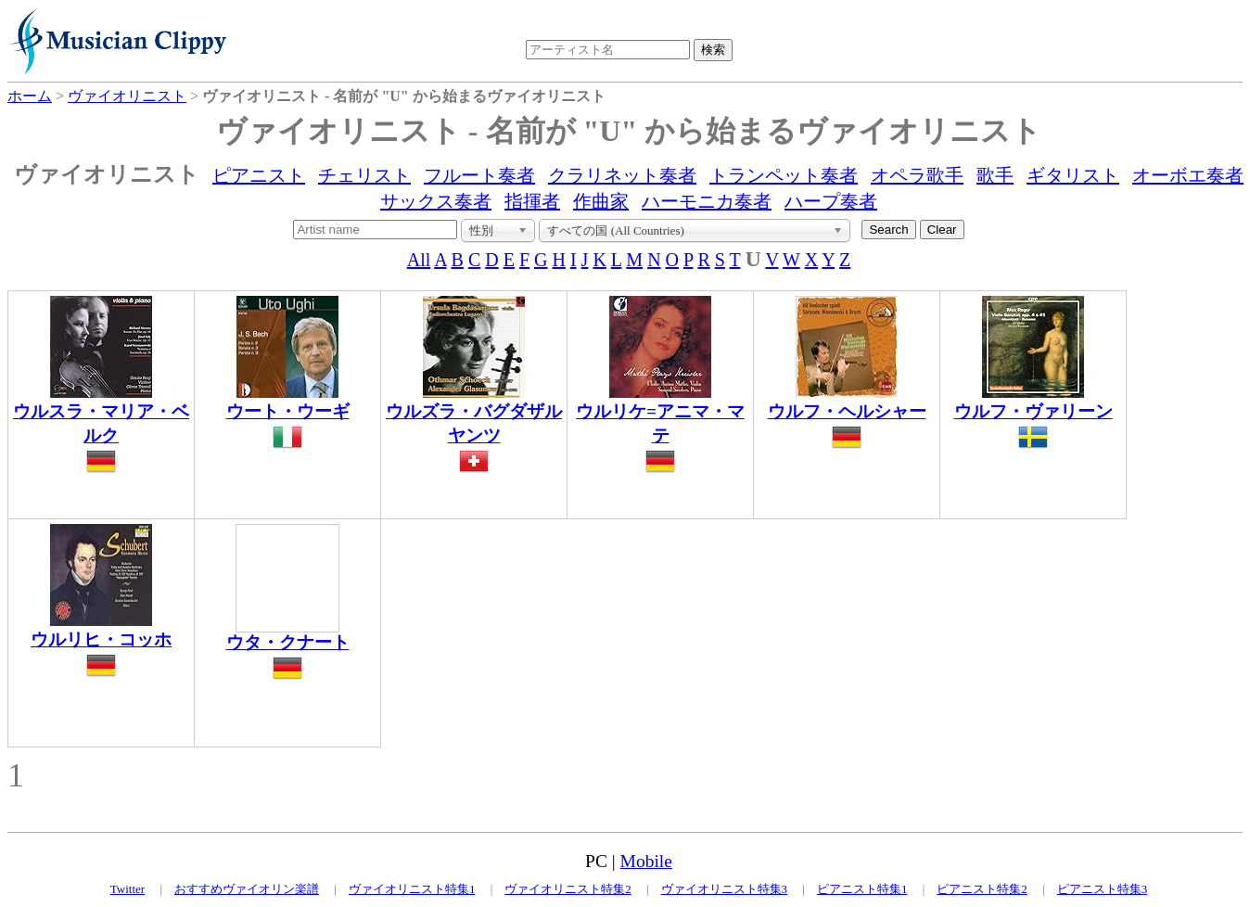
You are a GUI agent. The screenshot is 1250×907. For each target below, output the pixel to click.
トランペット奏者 (783, 175)
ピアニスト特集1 (862, 889)
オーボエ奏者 (1188, 175)
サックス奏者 (435, 201)
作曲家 (601, 201)
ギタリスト (1073, 175)
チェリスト (364, 175)
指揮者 (532, 201)
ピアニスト (258, 175)
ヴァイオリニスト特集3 (724, 889)
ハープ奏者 (830, 201)
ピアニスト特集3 (1102, 889)
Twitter (127, 889)
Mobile (646, 861)
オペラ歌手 (917, 175)
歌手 (995, 175)
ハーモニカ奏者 (707, 201)
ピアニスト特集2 (982, 889)
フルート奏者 (479, 175)
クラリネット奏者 (622, 175)
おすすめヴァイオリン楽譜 (246, 889)
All (419, 259)
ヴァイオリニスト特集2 (567, 889)
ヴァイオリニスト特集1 (412, 889)
